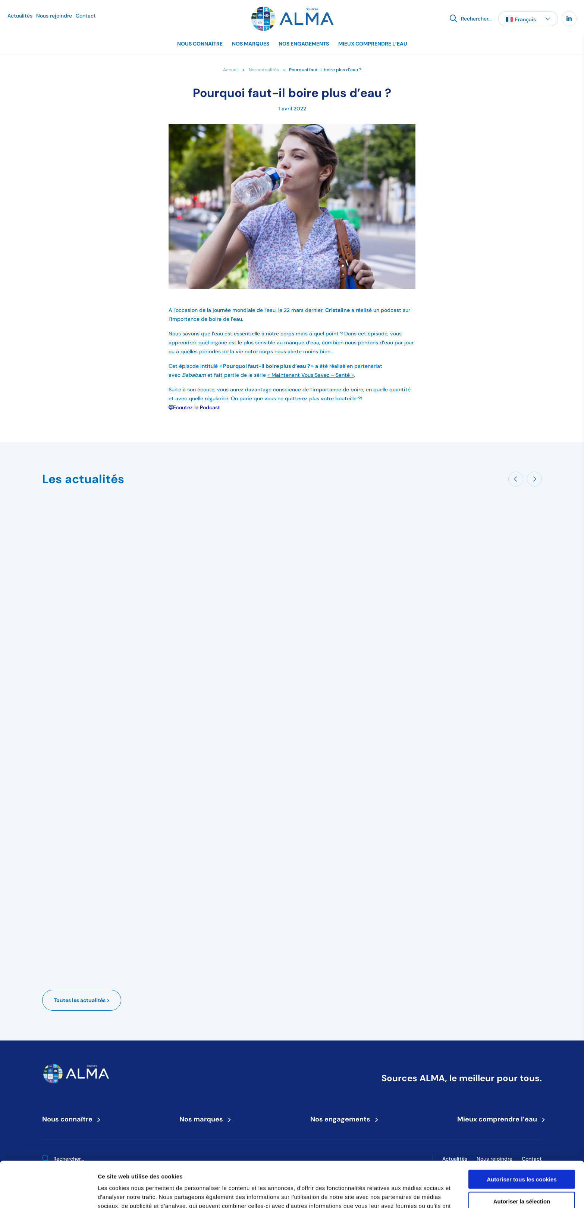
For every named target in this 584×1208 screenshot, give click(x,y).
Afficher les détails (411, 1193)
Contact (86, 15)
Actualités (19, 15)
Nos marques (250, 43)
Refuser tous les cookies (522, 1177)
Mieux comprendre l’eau (372, 43)
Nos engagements (304, 43)
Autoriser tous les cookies (522, 1133)
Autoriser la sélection (521, 1155)
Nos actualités (264, 69)
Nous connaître (200, 43)
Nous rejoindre (54, 15)
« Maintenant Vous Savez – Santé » (310, 375)
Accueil (231, 69)
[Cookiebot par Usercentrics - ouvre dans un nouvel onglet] (48, 1193)
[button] (528, 19)
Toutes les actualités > (82, 1000)
